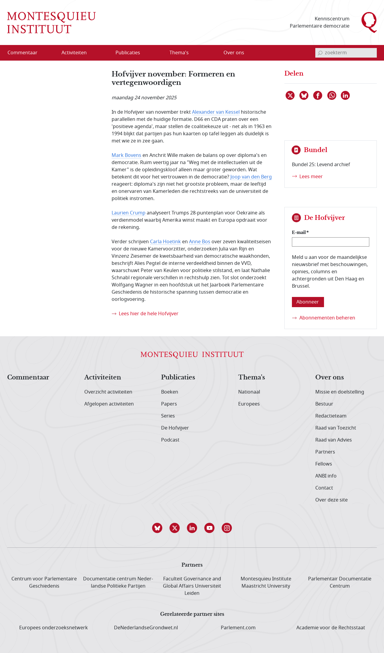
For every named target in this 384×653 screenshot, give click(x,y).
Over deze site (331, 500)
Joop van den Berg (251, 177)
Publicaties (178, 377)
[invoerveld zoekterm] (346, 53)
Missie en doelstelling (339, 392)
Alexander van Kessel (216, 112)
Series (168, 416)
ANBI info (326, 476)
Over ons (329, 377)
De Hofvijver (175, 428)
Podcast (170, 440)
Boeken (169, 392)
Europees (249, 404)
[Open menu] (103, 53)
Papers (169, 404)
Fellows (323, 464)
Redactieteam (330, 416)
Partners (325, 452)
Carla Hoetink (165, 241)
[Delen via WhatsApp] (332, 95)
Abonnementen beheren (327, 318)
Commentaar (28, 377)
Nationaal (249, 392)
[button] (157, 528)
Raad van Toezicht (335, 428)
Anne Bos (199, 241)
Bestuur (324, 404)
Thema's (251, 377)
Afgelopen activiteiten (109, 404)
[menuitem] (26, 52)
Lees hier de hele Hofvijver (148, 313)
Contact (324, 488)
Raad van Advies (333, 440)
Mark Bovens (126, 155)
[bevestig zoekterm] (320, 53)
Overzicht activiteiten (108, 392)
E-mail (299, 232)
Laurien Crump (129, 213)
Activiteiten (102, 377)
